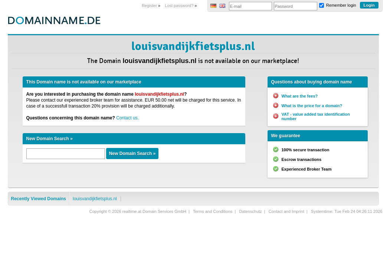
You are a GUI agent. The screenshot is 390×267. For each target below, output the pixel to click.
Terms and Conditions (212, 211)
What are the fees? (300, 96)
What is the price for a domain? (312, 105)
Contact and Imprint (286, 211)
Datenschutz (250, 211)
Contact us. (127, 118)
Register (149, 5)
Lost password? (179, 5)
